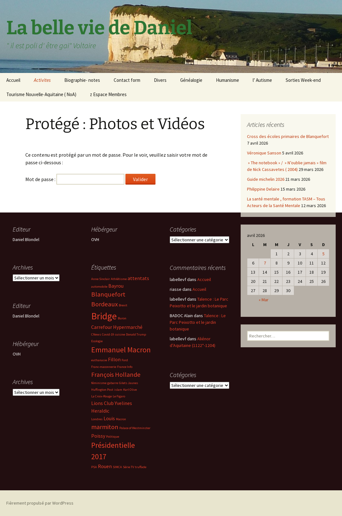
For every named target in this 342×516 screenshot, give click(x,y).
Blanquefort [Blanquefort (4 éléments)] (108, 294)
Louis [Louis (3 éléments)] (109, 418)
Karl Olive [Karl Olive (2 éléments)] (130, 390)
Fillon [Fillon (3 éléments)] (114, 359)
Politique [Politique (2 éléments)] (112, 436)
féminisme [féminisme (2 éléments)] (98, 383)
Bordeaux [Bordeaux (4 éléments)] (104, 304)
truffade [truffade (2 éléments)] (140, 467)
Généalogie (191, 80)
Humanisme (227, 80)
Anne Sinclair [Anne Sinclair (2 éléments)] (100, 279)
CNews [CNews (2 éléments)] (96, 334)
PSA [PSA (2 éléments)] (94, 467)
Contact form (127, 80)
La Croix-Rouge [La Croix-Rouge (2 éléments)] (101, 396)
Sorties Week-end (303, 80)
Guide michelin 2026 (265, 179)
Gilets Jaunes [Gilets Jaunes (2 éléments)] (128, 383)
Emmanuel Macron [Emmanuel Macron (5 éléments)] (121, 350)
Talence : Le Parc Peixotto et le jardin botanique (198, 322)
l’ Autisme (262, 80)
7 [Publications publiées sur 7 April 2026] (265, 263)
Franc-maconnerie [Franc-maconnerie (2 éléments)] (103, 367)
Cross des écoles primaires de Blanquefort (288, 136)
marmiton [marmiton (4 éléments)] (104, 427)
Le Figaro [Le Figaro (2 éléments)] (119, 396)
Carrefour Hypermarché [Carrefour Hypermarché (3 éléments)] (116, 327)
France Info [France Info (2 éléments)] (124, 367)
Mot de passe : (74, 179)
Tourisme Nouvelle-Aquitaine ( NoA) (41, 94)
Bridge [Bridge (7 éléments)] (104, 316)
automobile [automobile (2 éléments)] (99, 286)
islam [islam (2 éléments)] (118, 390)
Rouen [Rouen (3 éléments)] (105, 466)
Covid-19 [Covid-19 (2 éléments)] (108, 334)
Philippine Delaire (263, 189)
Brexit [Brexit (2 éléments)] (123, 305)
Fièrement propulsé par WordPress (39, 503)
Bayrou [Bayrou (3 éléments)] (116, 286)
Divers (160, 80)
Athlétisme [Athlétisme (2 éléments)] (119, 279)
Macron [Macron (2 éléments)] (121, 419)
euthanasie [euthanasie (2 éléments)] (99, 360)
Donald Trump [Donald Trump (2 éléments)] (136, 334)
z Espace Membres (108, 94)
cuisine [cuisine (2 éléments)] (120, 334)
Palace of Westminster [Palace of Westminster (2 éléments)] (134, 428)
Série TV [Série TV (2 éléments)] (128, 467)
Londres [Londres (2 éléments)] (97, 419)
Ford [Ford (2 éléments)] (125, 360)
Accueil (13, 80)
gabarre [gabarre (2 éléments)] (112, 383)
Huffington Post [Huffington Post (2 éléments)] (102, 390)
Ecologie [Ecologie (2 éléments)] (97, 341)
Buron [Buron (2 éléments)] (122, 318)
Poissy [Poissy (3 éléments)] (98, 436)
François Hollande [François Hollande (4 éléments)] (116, 374)
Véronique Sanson (264, 153)
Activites (42, 80)
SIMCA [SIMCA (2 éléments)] (117, 467)
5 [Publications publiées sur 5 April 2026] (323, 254)
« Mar (264, 300)
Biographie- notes (82, 80)
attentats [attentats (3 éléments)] (138, 278)
